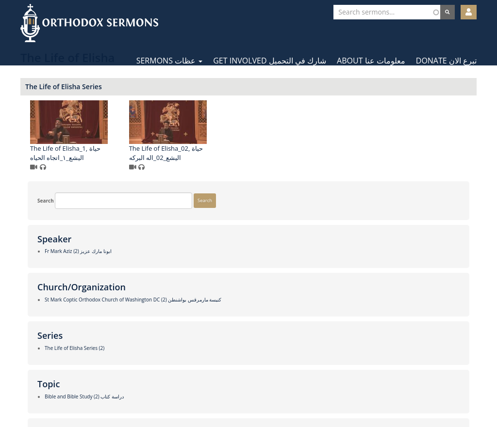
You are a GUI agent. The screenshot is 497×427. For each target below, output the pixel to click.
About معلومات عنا (371, 60)
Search (41, 94)
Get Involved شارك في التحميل (269, 60)
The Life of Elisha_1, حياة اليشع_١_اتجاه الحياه (183, 153)
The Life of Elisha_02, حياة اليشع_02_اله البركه (283, 153)
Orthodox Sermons (89, 23)
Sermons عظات (169, 60)
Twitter (249, 397)
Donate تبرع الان (446, 60)
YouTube (278, 397)
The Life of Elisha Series (181, 86)
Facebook (220, 397)
